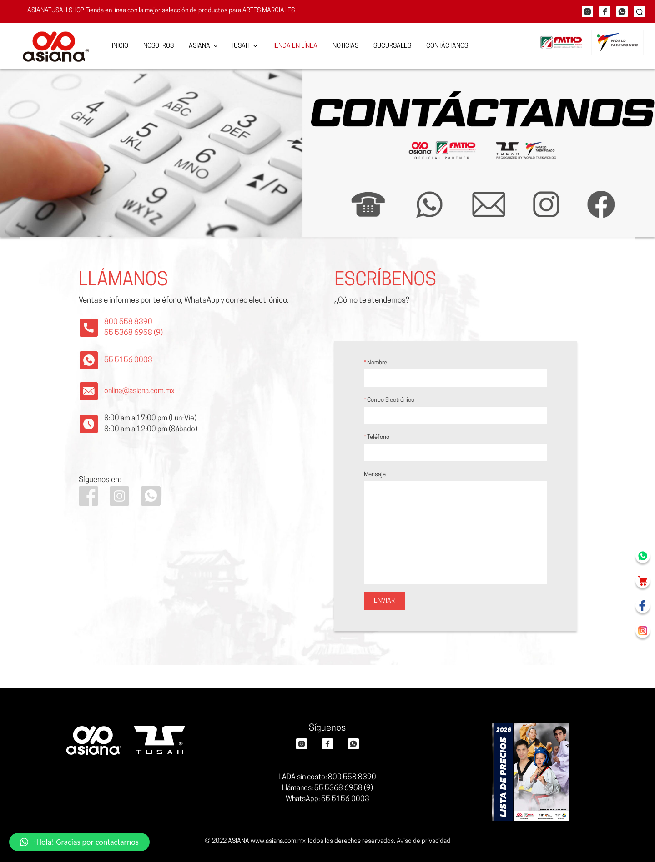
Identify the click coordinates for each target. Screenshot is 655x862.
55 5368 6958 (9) (133, 333)
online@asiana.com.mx (139, 391)
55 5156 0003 (128, 360)
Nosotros (158, 46)
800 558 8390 (128, 322)
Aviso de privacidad (423, 841)
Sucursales (392, 46)
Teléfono (455, 448)
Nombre (455, 373)
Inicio (120, 46)
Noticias (345, 46)
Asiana (199, 46)
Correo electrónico (455, 410)
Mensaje (455, 528)
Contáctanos (447, 46)
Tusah (240, 46)
